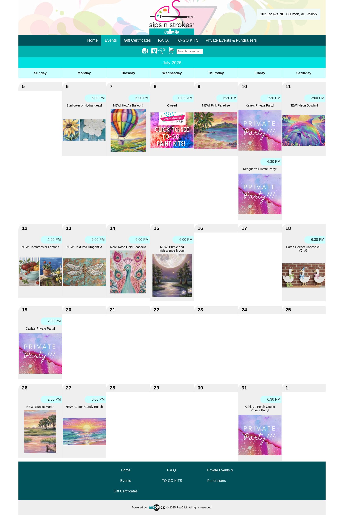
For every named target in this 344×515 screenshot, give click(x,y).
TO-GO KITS (187, 40)
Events (125, 481)
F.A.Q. (163, 40)
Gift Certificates (137, 40)
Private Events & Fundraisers (231, 40)
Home (92, 40)
